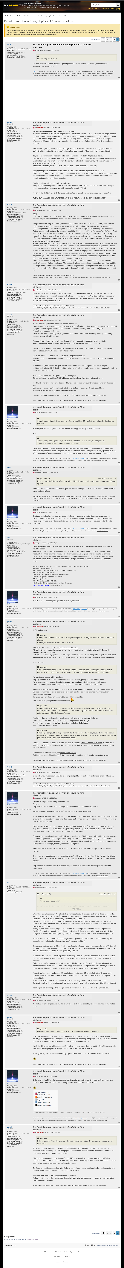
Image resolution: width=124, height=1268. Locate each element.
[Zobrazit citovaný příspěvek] (49, 479)
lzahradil (9, 122)
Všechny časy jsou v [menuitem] (108, 1245)
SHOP (97, 9)
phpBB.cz (67, 1256)
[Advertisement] (62, 100)
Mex (8, 882)
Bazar (104, 9)
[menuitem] (36, 16)
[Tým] (93, 1245)
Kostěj (9, 467)
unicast (9, 995)
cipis (8, 537)
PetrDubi (10, 205)
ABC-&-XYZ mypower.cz (80, 458)
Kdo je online (9, 1237)
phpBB (55, 1252)
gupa (8, 419)
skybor (9, 44)
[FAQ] (87, 1245)
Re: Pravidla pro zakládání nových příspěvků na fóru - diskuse (62, 46)
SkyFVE (36, 71)
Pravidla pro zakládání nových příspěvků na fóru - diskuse (39, 21)
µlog (118, 9)
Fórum (90, 9)
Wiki (112, 9)
